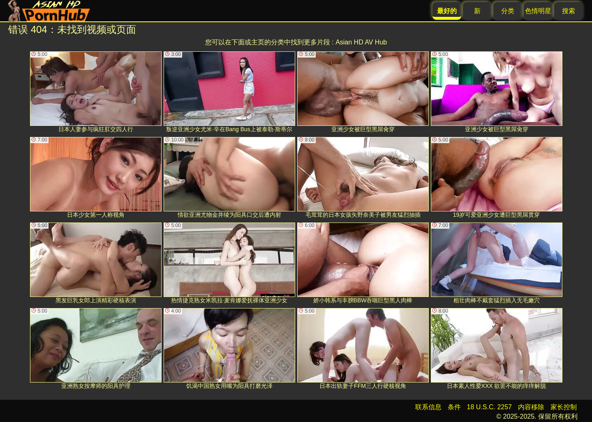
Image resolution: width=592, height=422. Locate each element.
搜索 (568, 10)
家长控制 (563, 406)
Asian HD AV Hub (361, 42)
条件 (454, 406)
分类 (507, 10)
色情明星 (538, 10)
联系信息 (428, 406)
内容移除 (531, 406)
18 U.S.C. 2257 (489, 406)
